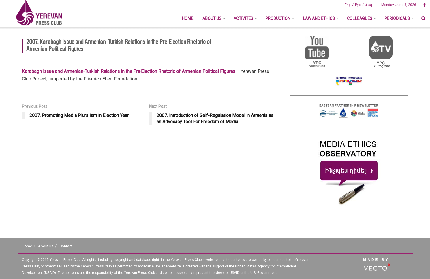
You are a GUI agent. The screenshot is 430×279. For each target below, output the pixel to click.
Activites (243, 18)
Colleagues (359, 18)
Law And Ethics (319, 18)
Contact (65, 246)
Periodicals (397, 18)
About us (211, 18)
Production (277, 18)
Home (187, 18)
